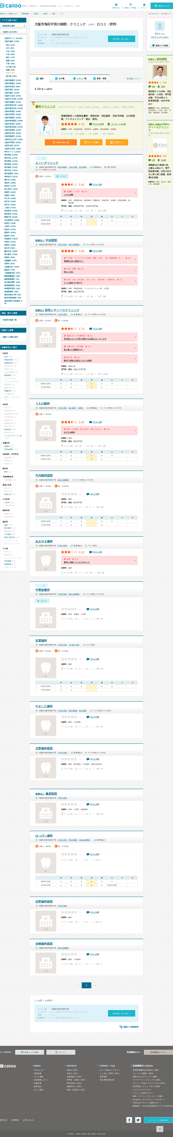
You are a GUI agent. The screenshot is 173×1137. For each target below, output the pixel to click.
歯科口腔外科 (9, 537)
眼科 (6, 472)
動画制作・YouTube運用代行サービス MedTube (153, 1106)
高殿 (10, 70)
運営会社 (3, 1120)
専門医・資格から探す (76, 1080)
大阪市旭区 (11, 41)
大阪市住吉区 (12, 124)
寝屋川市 (10, 217)
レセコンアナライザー (142, 1090)
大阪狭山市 (11, 267)
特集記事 (37, 1083)
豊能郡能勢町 (11, 279)
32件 (163, 87)
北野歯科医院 (44, 748)
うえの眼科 (42, 403)
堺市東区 (10, 161)
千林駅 (80, 408)
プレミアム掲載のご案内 (143, 1073)
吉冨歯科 (41, 640)
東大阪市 (10, 254)
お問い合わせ (28, 1120)
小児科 (7, 502)
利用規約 (103, 1077)
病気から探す (72, 1070)
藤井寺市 (10, 251)
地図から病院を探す (10, 337)
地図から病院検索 (130, 1027)
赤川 (10, 45)
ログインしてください (160, 37)
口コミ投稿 (38, 1090)
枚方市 (10, 201)
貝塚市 (9, 195)
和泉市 (10, 229)
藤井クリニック (45, 106)
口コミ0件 (94, 494)
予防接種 (7, 561)
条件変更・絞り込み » (121, 39)
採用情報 (15, 1120)
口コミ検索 (38, 1077)
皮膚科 (7, 446)
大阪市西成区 (12, 130)
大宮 (10, 54)
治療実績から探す (74, 1077)
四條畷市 (10, 260)
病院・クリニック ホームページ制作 (148, 1096)
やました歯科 (44, 706)
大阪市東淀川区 (13, 108)
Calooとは (116, 8)
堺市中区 (10, 158)
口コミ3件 (97, 329)
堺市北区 (10, 170)
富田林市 (10, 214)
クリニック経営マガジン (143, 1093)
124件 (163, 160)
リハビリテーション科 (13, 436)
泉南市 (9, 257)
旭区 (54, 14)
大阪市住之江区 (13, 139)
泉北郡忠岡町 (12, 282)
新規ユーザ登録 (130, 8)
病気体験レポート (41, 1080)
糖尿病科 (7, 375)
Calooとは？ (39, 1070)
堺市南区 (10, 167)
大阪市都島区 (12, 80)
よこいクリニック (46, 163)
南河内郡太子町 (12, 295)
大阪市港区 (11, 93)
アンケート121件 (118, 124)
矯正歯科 (7, 528)
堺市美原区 (11, 173)
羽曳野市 (10, 239)
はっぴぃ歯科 (44, 835)
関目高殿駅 (62, 167)
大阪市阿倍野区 (13, 121)
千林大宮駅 (73, 167)
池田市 (10, 183)
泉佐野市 (10, 211)
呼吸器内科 (8, 360)
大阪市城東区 (12, 118)
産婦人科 (7, 494)
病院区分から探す (74, 1086)
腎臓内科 (7, 391)
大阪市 (45, 14)
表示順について (133, 79)
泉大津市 (10, 189)
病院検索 (25, 14)
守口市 (10, 198)
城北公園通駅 (74, 244)
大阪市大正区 (12, 96)
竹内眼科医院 (44, 475)
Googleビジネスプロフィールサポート (149, 1099)
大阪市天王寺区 (13, 99)
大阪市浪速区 (12, 102)
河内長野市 (11, 220)
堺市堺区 (10, 155)
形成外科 (7, 429)
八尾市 (10, 208)
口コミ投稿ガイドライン (110, 1070)
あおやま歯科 (44, 541)
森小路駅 (82, 167)
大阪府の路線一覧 (10, 320)
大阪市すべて (13, 38)
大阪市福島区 (12, 83)
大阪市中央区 (12, 149)
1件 (153, 160)
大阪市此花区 (12, 86)
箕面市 (10, 232)
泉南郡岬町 (11, 292)
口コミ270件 (98, 124)
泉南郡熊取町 (12, 285)
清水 (10, 57)
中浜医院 (46, 240)
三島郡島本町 (12, 273)
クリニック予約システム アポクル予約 (149, 1083)
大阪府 (35, 14)
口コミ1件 (97, 184)
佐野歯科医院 (44, 901)
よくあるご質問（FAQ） (110, 1073)
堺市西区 (10, 164)
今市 (10, 51)
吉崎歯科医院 (44, 943)
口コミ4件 (97, 251)
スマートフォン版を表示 (158, 1120)
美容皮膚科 (8, 449)
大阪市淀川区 (12, 133)
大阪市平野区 (12, 142)
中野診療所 (42, 590)
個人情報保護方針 (107, 1080)
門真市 (10, 242)
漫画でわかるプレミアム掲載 (145, 1077)
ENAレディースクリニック (159, 127)
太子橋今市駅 (74, 645)
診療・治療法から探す (76, 1090)
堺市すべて (12, 152)
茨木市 (10, 205)
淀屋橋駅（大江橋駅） (111, 107)
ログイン (144, 8)
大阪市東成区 (12, 111)
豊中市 (10, 180)
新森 (10, 61)
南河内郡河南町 (12, 298)
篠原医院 (46, 793)
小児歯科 (7, 534)
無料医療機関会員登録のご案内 (146, 1070)
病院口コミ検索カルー (9, 14)
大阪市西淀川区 (13, 105)
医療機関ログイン (158, 1052)
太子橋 (11, 67)
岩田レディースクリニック (57, 310)
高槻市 (10, 192)
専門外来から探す (74, 1083)
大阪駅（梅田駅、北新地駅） (89, 107)
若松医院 (157, 59)
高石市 (9, 248)
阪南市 (9, 270)
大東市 (10, 226)
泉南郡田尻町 (12, 288)
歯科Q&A (38, 1086)
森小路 (11, 76)
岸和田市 (10, 177)
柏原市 (9, 236)
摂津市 (10, 245)
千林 (10, 64)
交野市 (9, 264)
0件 (153, 87)
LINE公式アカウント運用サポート (147, 1103)
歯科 (6, 525)
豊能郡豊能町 (12, 276)
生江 (10, 48)
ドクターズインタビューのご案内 (147, 1080)
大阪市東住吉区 (13, 127)
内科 (6, 357)
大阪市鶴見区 (12, 136)
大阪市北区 (11, 145)
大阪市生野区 (12, 114)
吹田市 (10, 186)
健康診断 (7, 564)
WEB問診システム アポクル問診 (146, 1086)
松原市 (10, 223)
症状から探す (72, 1073)
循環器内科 (8, 363)
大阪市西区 (11, 90)
